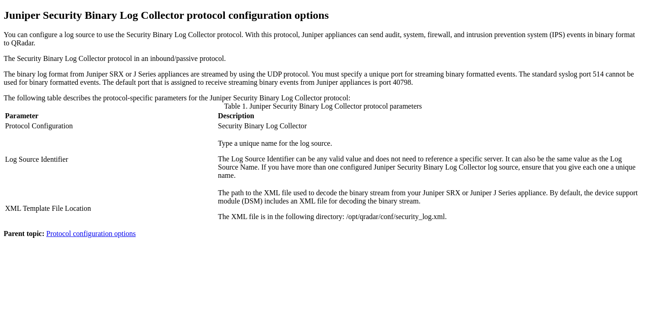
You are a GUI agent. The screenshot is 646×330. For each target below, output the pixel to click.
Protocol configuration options (91, 233)
